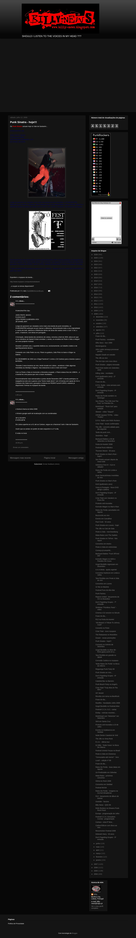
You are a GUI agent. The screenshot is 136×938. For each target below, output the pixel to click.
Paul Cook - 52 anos (103, 522)
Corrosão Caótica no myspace (107, 660)
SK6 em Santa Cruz (103, 721)
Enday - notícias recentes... (106, 713)
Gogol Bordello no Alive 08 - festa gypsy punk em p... (106, 651)
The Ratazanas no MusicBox (106, 635)
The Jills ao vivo (102, 358)
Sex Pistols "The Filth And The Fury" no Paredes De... (107, 402)
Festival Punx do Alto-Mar (105, 590)
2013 (96, 297)
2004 (96, 874)
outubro (99, 323)
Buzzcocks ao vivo (102, 515)
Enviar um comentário (20, 447)
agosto (98, 330)
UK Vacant (100, 693)
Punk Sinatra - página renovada (107, 365)
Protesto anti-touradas (104, 503)
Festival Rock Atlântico (104, 448)
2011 (96, 304)
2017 (96, 284)
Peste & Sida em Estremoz (106, 754)
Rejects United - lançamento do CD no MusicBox (107, 598)
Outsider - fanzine (102, 802)
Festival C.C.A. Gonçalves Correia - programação (105, 818)
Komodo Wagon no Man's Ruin (107, 507)
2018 (96, 281)
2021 (96, 271)
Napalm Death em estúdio (105, 355)
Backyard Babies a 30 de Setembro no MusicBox (105, 440)
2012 (96, 301)
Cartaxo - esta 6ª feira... (104, 822)
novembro (100, 320)
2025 (96, 258)
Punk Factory (100, 594)
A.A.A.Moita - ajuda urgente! (106, 570)
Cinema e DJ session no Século (108, 613)
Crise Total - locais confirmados (107, 424)
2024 (96, 261)
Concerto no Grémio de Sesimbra (104, 646)
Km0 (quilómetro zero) (104, 484)
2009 (96, 311)
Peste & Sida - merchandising (107, 532)
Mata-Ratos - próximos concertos (104, 777)
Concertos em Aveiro (103, 544)
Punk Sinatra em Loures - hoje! (107, 525)
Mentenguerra (101, 346)
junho (98, 843)
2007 (96, 864)
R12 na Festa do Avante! (105, 619)
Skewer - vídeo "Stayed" (105, 412)
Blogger (74, 933)
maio (98, 847)
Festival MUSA (101, 788)
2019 (96, 278)
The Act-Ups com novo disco (106, 361)
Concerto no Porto (102, 628)
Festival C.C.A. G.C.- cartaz (106, 709)
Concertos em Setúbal (104, 784)
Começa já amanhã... (104, 550)
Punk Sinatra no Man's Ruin (106, 481)
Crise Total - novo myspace (106, 631)
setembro (99, 327)
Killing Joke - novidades (104, 373)
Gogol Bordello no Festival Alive (108, 706)
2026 (96, 254)
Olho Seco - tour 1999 (104, 343)
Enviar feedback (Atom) (51, 464)
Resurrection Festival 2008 (106, 831)
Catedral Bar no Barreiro (105, 681)
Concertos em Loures (104, 584)
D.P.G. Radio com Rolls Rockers (108, 420)
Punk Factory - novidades (105, 339)
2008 (96, 314)
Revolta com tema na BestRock (107, 696)
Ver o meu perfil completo (97, 907)
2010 (96, 307)
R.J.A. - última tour (103, 742)
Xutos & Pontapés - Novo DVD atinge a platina (107, 488)
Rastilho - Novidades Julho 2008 (108, 703)
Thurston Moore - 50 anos (105, 451)
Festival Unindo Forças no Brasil (108, 751)
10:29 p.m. (19, 443)
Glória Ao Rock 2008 (103, 781)
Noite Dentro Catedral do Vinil (107, 735)
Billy (17, 301)
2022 (96, 268)
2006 (96, 868)
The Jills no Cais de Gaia (105, 528)
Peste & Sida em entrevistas (106, 547)
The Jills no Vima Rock (104, 739)
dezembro (100, 317)
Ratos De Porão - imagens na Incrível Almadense (107, 792)
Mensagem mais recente (20, 458)
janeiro (98, 860)
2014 (96, 294)
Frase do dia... (101, 336)
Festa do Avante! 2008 (104, 444)
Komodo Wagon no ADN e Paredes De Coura (105, 560)
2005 (96, 871)
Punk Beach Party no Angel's (106, 684)
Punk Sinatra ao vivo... (104, 672)
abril (98, 850)
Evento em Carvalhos (104, 519)
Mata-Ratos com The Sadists (106, 535)
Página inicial (49, 458)
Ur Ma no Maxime (102, 587)
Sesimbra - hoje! (102, 436)
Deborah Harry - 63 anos (105, 834)
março (98, 853)
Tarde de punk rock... (103, 432)
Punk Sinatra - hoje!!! (103, 641)
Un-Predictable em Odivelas (106, 772)
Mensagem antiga (76, 458)
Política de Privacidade (16, 923)
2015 (96, 291)
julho (98, 333)
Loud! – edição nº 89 (103, 760)
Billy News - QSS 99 (103, 805)
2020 (96, 274)
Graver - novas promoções (106, 638)
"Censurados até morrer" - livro (107, 757)
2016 (96, 287)
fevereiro (99, 857)
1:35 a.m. (19, 395)
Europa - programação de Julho (107, 813)
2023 (96, 264)
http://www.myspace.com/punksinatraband (25, 282)
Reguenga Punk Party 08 (105, 669)
